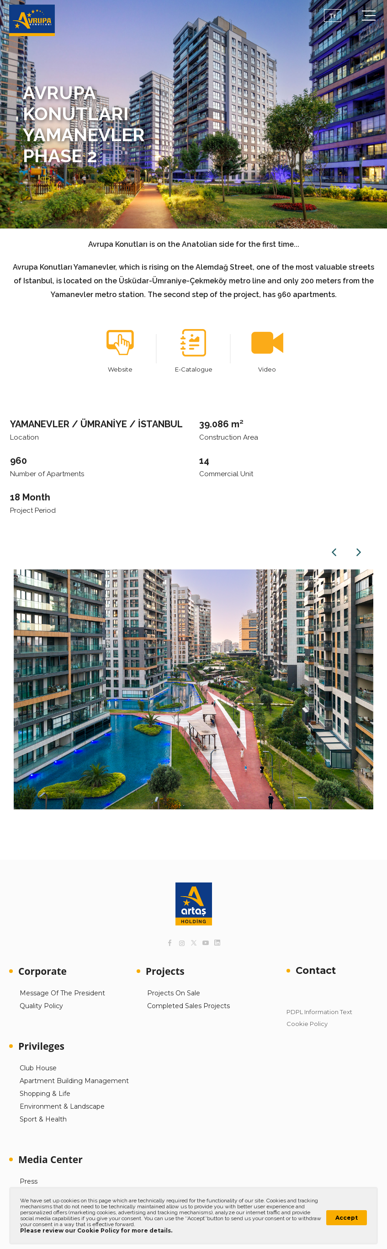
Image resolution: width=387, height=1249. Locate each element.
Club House (38, 1068)
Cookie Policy (307, 1023)
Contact (316, 970)
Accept (346, 1217)
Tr (332, 15)
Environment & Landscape (62, 1106)
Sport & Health (43, 1119)
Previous (334, 552)
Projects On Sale (173, 993)
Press (28, 1181)
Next (359, 552)
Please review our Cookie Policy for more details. (96, 1230)
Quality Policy (41, 1006)
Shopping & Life (45, 1094)
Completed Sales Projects (188, 1006)
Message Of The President (62, 993)
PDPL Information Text (319, 1011)
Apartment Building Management (74, 1081)
